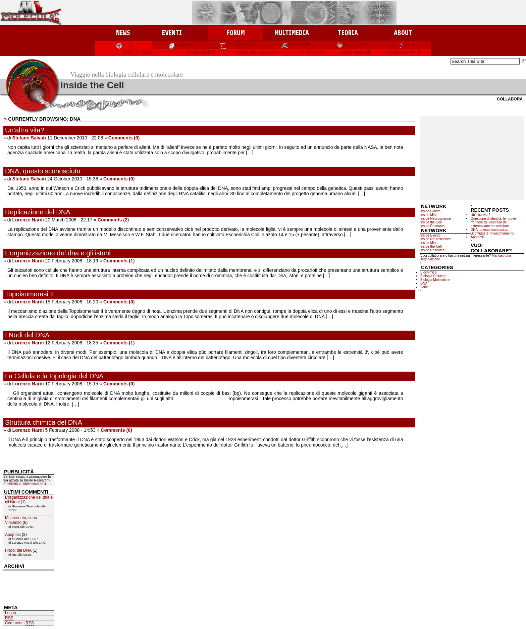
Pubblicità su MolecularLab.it (24, 484)
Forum (235, 33)
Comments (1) (119, 260)
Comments (19, 623)
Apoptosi (477, 237)
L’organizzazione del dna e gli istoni (58, 253)
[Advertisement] (472, 158)
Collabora (510, 99)
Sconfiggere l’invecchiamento (492, 233)
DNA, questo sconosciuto (43, 171)
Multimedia (291, 33)
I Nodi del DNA (27, 335)
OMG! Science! (137, 52)
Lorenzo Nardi (28, 219)
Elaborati (181, 44)
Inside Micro (311, 52)
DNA (423, 283)
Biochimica (428, 272)
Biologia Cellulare (433, 276)
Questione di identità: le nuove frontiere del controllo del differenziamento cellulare (493, 222)
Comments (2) (113, 219)
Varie (424, 287)
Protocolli (295, 44)
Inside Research (404, 52)
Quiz (406, 44)
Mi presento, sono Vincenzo (21, 520)
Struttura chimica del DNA (43, 422)
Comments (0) (124, 137)
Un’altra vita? (24, 130)
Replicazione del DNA (37, 212)
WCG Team (352, 44)
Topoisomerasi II (29, 294)
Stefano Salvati (29, 137)
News (123, 33)
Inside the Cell (354, 52)
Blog (124, 44)
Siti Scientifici (238, 44)
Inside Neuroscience (257, 52)
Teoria (348, 33)
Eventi (172, 33)
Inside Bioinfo (201, 52)
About (403, 33)
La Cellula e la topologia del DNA (54, 376)
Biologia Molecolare (435, 280)
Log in (10, 613)
